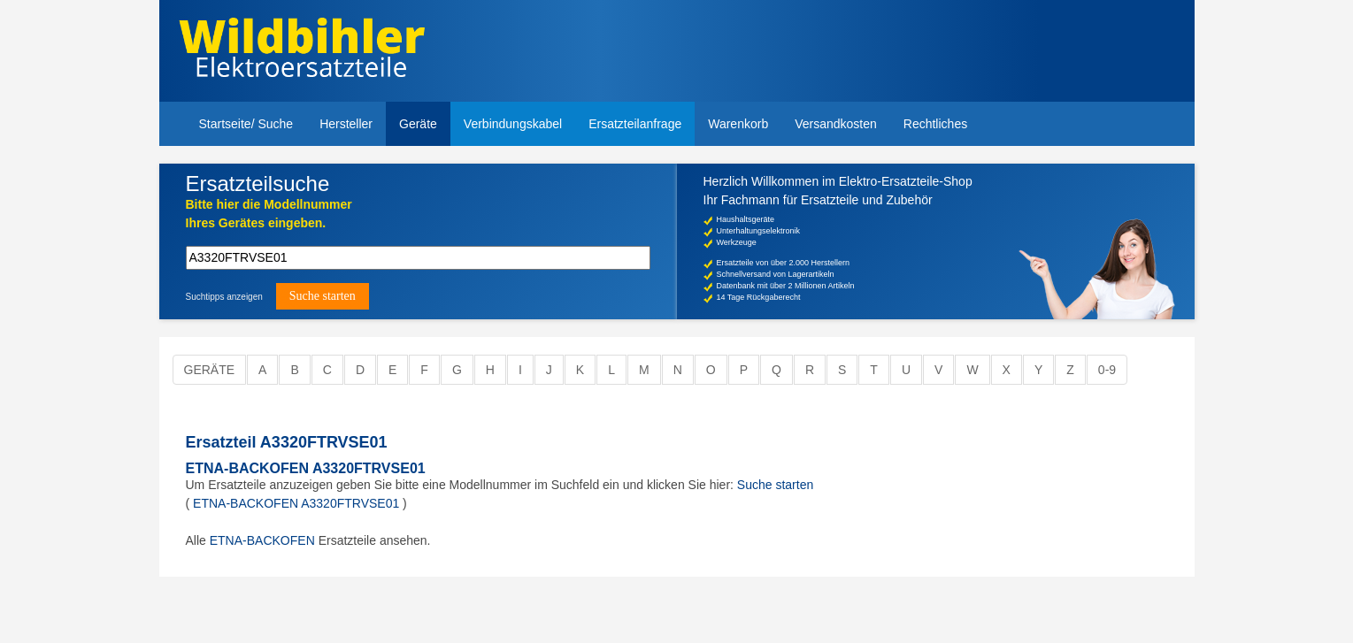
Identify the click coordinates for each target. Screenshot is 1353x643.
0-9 (1107, 370)
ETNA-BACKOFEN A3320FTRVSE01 (306, 468)
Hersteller (346, 124)
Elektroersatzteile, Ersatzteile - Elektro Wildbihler (302, 53)
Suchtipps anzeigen (224, 297)
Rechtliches (935, 124)
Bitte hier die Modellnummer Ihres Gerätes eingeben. (269, 213)
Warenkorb (738, 124)
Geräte (418, 124)
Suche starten (775, 485)
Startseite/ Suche (246, 124)
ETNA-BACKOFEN (262, 540)
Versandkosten (836, 124)
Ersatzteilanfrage (634, 124)
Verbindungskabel (513, 124)
